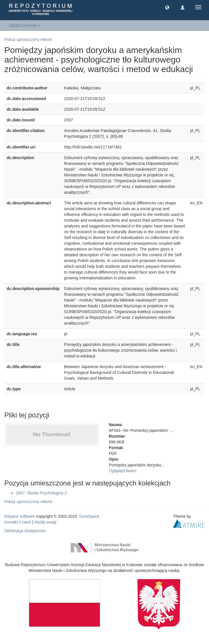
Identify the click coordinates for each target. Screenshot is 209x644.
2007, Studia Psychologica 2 (41, 493)
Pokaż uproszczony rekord (28, 39)
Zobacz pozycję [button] (25, 25)
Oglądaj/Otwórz (123, 470)
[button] (167, 7)
